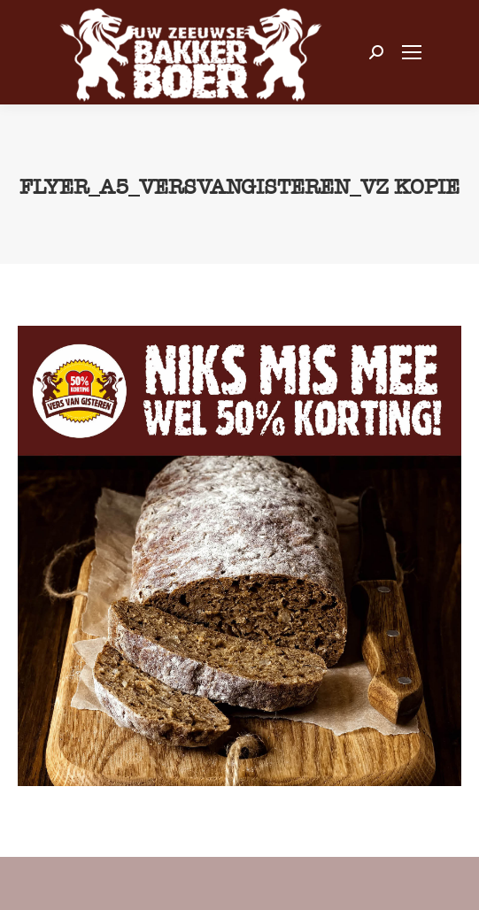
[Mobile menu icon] (411, 52)
